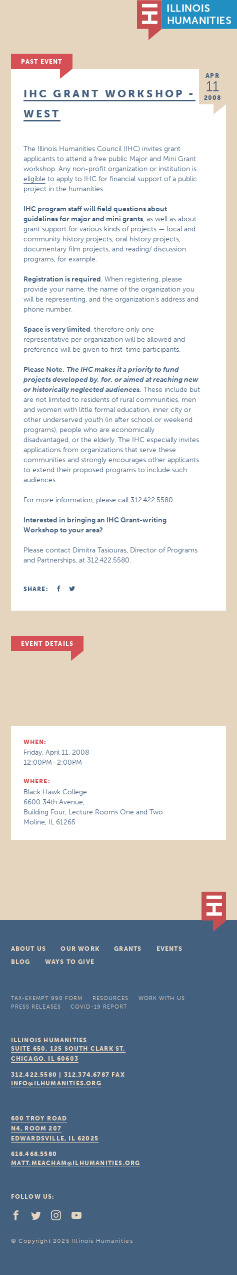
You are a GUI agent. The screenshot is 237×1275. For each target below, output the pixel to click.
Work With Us (161, 998)
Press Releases (36, 1007)
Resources (110, 998)
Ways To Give (69, 961)
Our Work (80, 948)
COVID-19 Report (99, 1007)
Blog (20, 961)
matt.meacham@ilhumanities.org (75, 1163)
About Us (28, 948)
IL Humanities (187, 20)
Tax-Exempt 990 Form (47, 998)
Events (169, 948)
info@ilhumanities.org (56, 1083)
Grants (128, 948)
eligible (35, 179)
